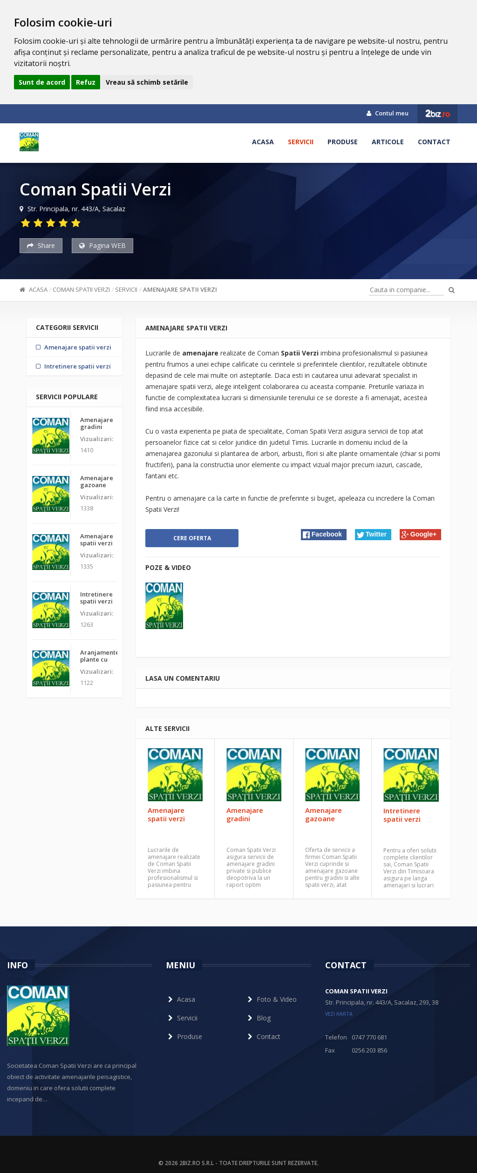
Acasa (263, 141)
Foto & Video (271, 999)
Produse (342, 141)
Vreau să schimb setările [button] (147, 82)
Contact (434, 141)
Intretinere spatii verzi (402, 814)
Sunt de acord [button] (42, 82)
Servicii (300, 141)
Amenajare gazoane (323, 814)
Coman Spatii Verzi (81, 289)
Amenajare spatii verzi (180, 289)
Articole (388, 141)
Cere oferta (192, 538)
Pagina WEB (102, 245)
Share (41, 245)
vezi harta (339, 1014)
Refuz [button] (85, 82)
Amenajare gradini (244, 814)
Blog (258, 1017)
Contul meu (388, 113)
